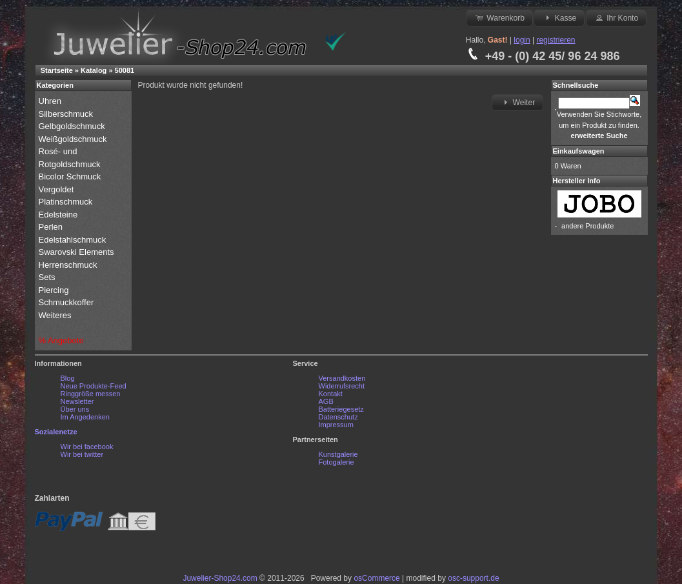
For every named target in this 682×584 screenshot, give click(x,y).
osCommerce (376, 578)
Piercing (54, 290)
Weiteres (56, 315)
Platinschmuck (67, 201)
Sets (47, 277)
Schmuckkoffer (66, 302)
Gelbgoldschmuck (73, 126)
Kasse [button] (559, 17)
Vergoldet (58, 189)
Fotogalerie (336, 462)
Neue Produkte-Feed (93, 386)
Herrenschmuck (69, 265)
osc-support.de (473, 578)
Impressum (336, 424)
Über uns (75, 409)
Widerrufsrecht (342, 386)
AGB (326, 401)
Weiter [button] (517, 102)
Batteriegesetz (341, 409)
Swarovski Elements (76, 252)
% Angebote (61, 340)
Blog (68, 378)
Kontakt (331, 394)
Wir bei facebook (87, 446)
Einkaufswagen (579, 151)
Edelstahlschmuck (72, 240)
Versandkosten (342, 378)
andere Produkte (587, 226)
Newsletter (77, 401)
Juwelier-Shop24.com (220, 578)
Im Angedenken (85, 417)
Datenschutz (338, 417)
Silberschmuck (67, 114)
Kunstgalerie (338, 454)
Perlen (52, 227)
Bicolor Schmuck (71, 176)
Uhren (51, 101)
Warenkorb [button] (499, 17)
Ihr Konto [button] (616, 17)
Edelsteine (59, 214)
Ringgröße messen (91, 394)
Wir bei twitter (82, 454)
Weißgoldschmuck (74, 139)
